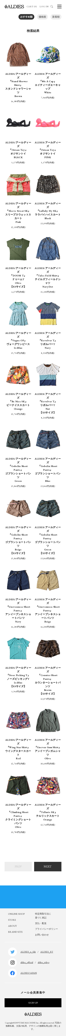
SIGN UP (33, 1002)
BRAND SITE (15, 931)
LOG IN (44, 6)
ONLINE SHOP (16, 913)
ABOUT (12, 925)
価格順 (42, 16)
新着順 (56, 16)
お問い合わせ (42, 934)
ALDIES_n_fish (28, 951)
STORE (12, 919)
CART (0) (32, 6)
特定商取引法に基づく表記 (43, 915)
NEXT (48, 866)
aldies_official (26, 962)
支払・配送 (40, 923)
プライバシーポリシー (46, 929)
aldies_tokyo (43, 962)
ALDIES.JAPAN (28, 972)
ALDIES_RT (46, 951)
